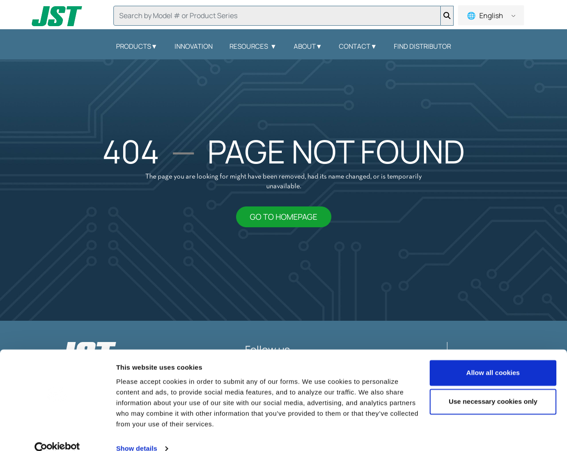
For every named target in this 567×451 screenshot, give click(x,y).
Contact (358, 46)
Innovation (194, 46)
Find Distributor (422, 46)
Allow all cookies (493, 358)
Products (137, 46)
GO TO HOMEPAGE (283, 216)
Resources (253, 46)
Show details (136, 433)
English (490, 15)
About (308, 46)
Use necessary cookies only (493, 386)
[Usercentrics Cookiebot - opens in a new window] (57, 433)
